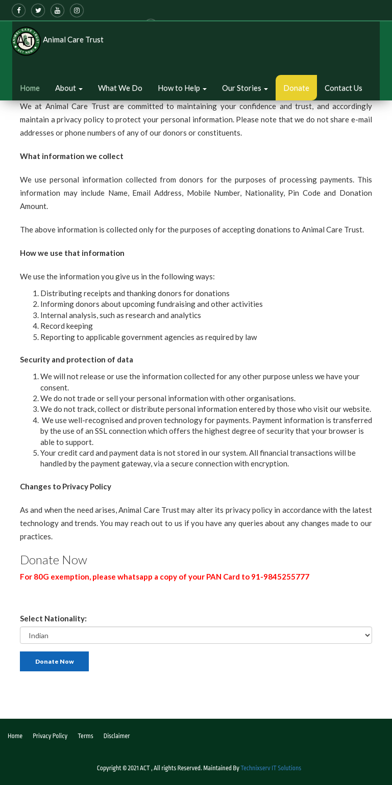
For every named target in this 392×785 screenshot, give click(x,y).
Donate (296, 87)
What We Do (120, 87)
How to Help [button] (182, 87)
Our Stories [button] (245, 87)
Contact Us (343, 87)
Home (30, 87)
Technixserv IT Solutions (270, 768)
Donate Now (54, 661)
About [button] (69, 87)
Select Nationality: (53, 618)
